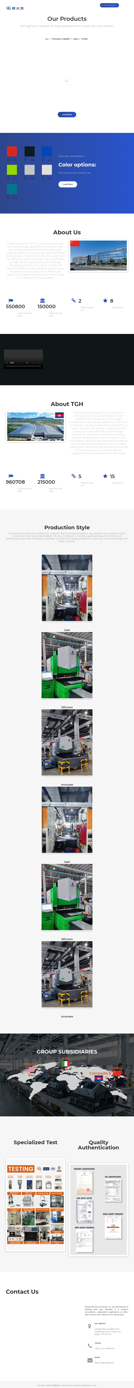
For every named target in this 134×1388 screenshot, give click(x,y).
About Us (51, 5)
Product (39, 5)
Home (29, 5)
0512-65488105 (108, 5)
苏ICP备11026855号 (45, 1385)
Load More (67, 114)
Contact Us (65, 5)
